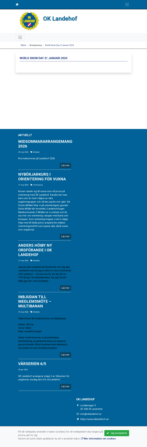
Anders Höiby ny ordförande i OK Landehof (35, 250)
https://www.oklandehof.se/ (94, 419)
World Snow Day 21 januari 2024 (59, 45)
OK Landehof (60, 18)
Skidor (23, 45)
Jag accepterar (116, 433)
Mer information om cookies (98, 438)
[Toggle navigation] (127, 4)
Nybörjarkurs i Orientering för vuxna (42, 176)
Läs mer (65, 165)
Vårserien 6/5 (32, 363)
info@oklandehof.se (90, 414)
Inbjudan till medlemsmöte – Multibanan (34, 302)
